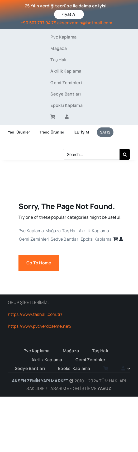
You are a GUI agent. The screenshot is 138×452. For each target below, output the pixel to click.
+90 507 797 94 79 (38, 23)
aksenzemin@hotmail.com (84, 23)
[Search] (125, 154)
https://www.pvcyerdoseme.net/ (40, 326)
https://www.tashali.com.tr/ (35, 314)
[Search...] (91, 154)
